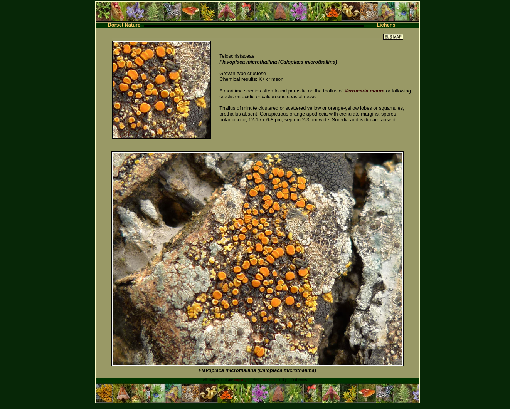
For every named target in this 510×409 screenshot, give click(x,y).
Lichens (386, 25)
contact (269, 380)
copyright (242, 380)
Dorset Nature (124, 25)
